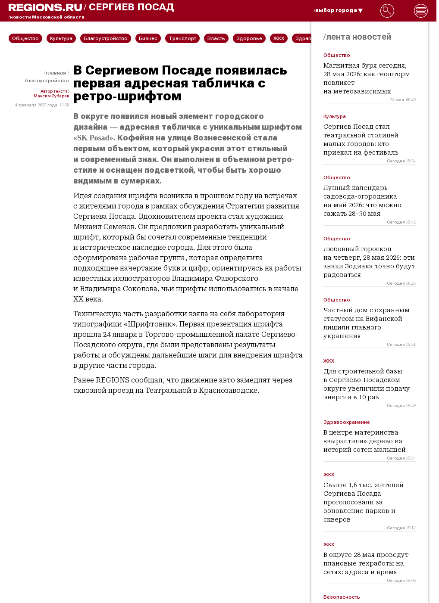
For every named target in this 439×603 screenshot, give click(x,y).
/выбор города (338, 10)
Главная (56, 73)
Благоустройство (47, 81)
